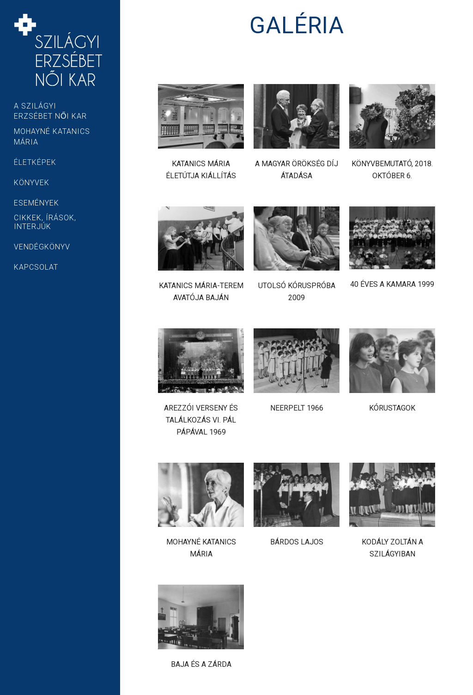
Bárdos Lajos (296, 542)
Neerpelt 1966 (296, 408)
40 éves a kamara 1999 (392, 284)
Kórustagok (392, 408)
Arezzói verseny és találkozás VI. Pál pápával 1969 (201, 420)
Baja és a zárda (201, 664)
